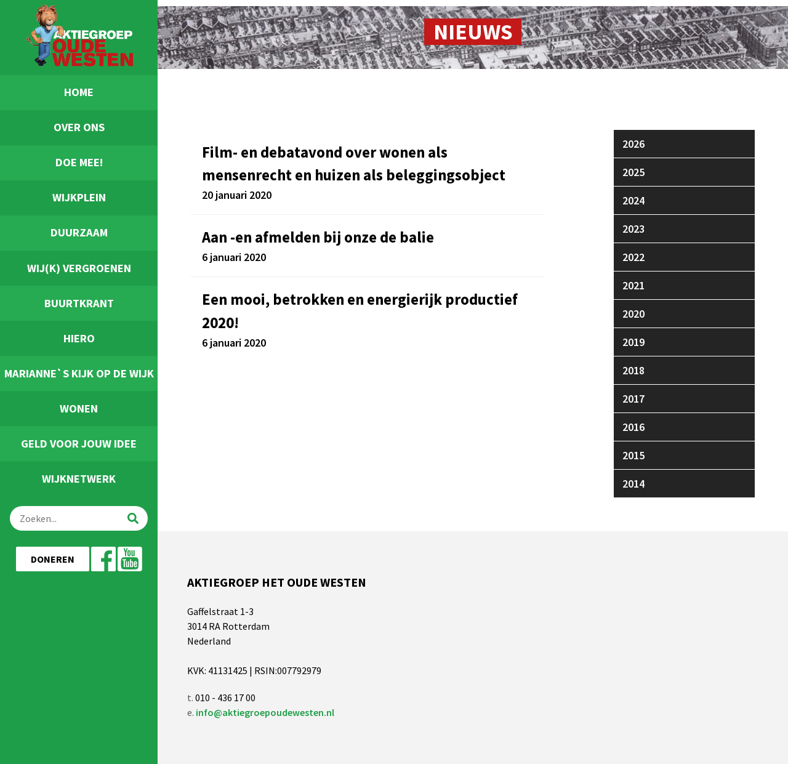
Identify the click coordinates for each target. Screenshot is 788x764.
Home (79, 92)
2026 (633, 144)
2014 (633, 483)
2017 (633, 399)
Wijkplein (79, 197)
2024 (633, 200)
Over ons (79, 127)
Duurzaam (79, 232)
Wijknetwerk (79, 479)
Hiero (79, 338)
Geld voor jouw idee (79, 443)
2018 (633, 370)
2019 (633, 342)
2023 (633, 229)
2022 (633, 257)
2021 (633, 285)
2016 (633, 427)
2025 (633, 172)
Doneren (52, 559)
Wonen (79, 408)
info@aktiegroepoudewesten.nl (265, 712)
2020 (633, 314)
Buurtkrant (79, 303)
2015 (633, 455)
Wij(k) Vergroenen (79, 268)
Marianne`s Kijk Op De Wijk (79, 373)
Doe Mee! (79, 162)
